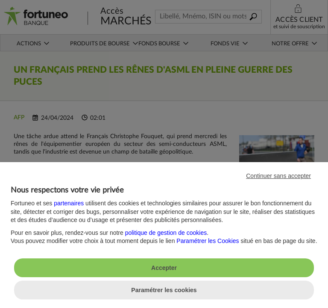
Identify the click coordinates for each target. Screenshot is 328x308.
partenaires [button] (69, 203)
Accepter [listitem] (164, 267)
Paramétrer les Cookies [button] (207, 240)
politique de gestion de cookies (166, 232)
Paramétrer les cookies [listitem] (163, 290)
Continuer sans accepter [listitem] (278, 175)
